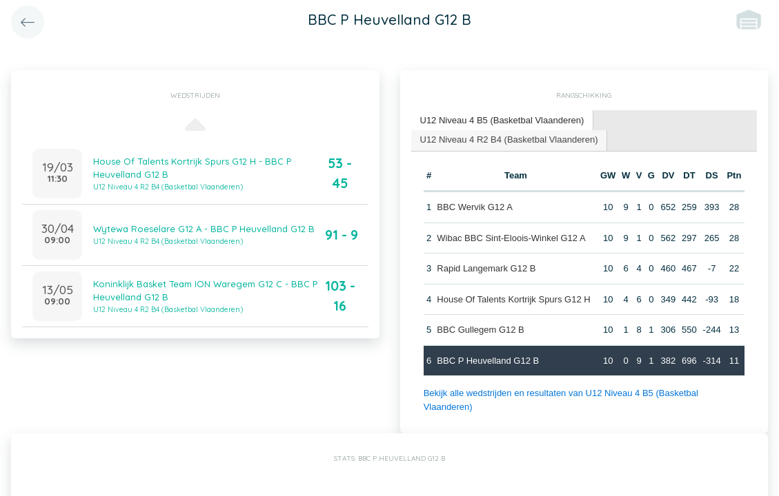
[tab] (502, 121)
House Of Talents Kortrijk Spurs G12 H (513, 299)
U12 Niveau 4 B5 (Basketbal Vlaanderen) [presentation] (502, 120)
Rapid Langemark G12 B (486, 268)
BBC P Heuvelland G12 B (488, 360)
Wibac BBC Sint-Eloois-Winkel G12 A (511, 238)
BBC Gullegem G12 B (480, 329)
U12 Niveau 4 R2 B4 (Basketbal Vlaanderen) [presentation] (509, 139)
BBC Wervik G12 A (475, 207)
